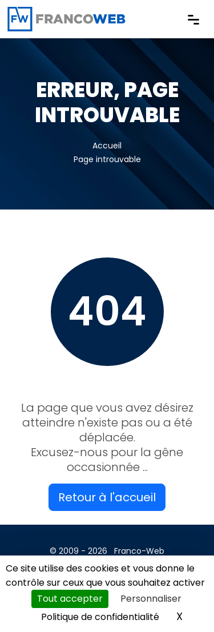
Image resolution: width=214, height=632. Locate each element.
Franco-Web (139, 551)
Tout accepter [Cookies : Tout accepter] (70, 598)
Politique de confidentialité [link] (100, 616)
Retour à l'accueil (107, 497)
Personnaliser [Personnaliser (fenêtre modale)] (150, 598)
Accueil (107, 145)
